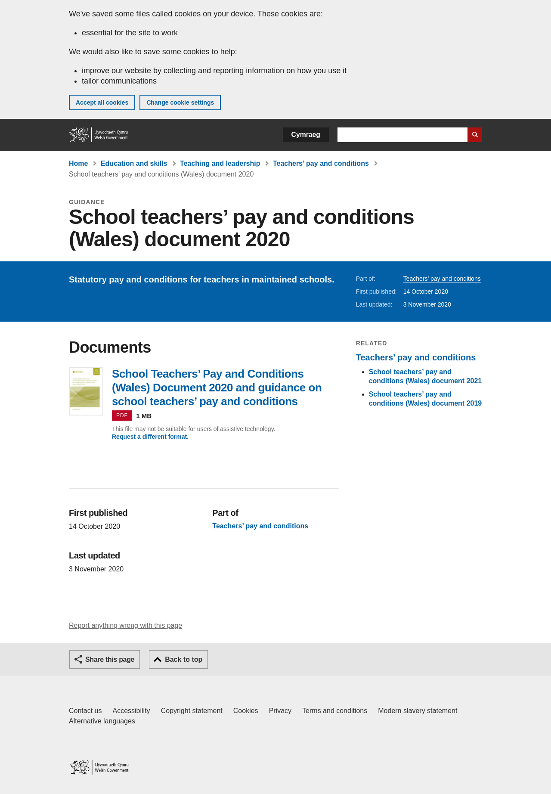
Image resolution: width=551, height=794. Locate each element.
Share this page (109, 659)
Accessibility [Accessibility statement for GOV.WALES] (131, 710)
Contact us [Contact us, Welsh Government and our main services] (85, 710)
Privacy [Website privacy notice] (280, 710)
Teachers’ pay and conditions (321, 163)
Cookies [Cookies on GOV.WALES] (245, 710)
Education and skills (134, 163)
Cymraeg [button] (305, 134)
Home (78, 163)
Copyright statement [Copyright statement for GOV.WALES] (192, 710)
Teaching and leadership (220, 163)
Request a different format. (150, 436)
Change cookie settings (180, 102)
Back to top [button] (183, 659)
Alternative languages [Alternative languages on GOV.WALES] (102, 721)
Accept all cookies (102, 102)
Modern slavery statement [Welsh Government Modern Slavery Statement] (417, 710)
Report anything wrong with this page (125, 625)
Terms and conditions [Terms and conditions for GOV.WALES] (334, 710)
